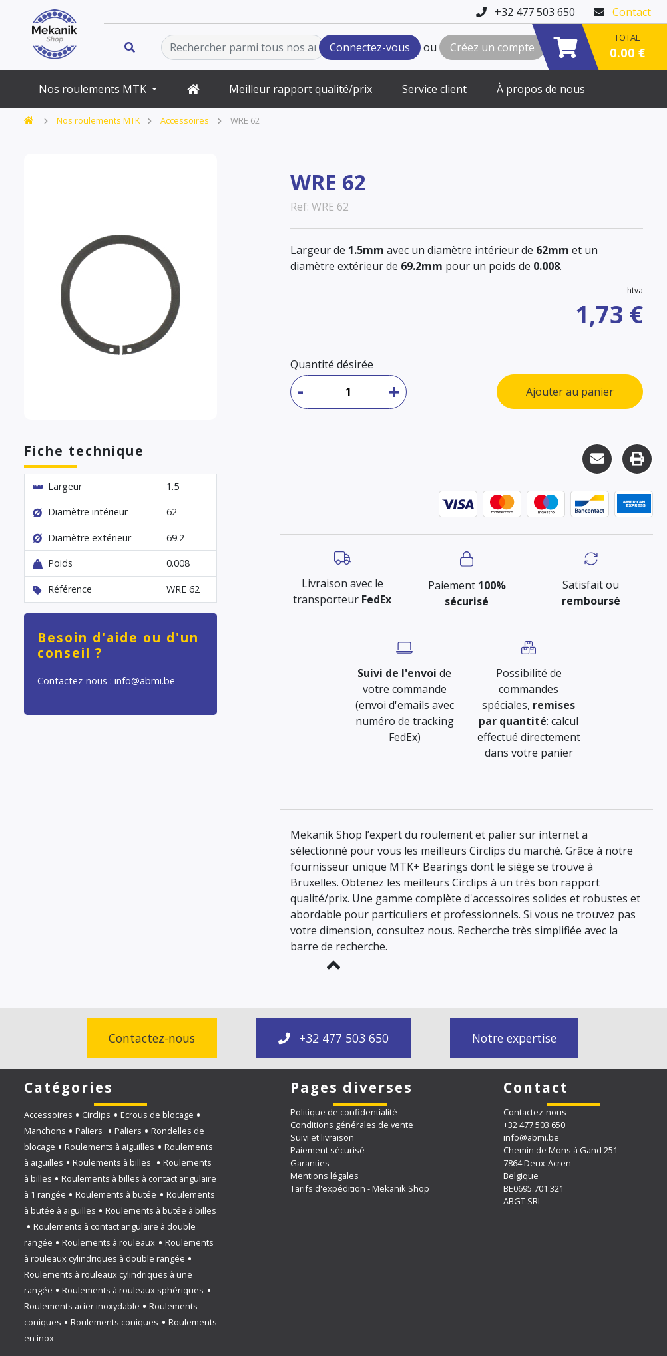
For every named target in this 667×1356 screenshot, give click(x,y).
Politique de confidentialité (343, 1112)
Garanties (310, 1163)
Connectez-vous (370, 47)
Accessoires (184, 120)
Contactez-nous (152, 1038)
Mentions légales (324, 1176)
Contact (631, 12)
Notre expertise (514, 1038)
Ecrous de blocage (157, 1115)
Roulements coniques (114, 1322)
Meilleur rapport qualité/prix (300, 89)
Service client (434, 89)
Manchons (45, 1131)
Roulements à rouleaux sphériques (133, 1290)
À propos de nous (541, 89)
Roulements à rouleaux (108, 1242)
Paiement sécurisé (327, 1150)
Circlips (96, 1115)
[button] (333, 965)
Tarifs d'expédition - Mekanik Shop (359, 1188)
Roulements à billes (113, 1162)
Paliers (90, 1131)
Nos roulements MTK (94, 89)
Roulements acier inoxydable (82, 1306)
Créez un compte (492, 47)
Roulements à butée (115, 1194)
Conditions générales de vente (351, 1125)
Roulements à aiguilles (109, 1147)
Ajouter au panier (570, 391)
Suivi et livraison (322, 1137)
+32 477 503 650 (333, 1038)
